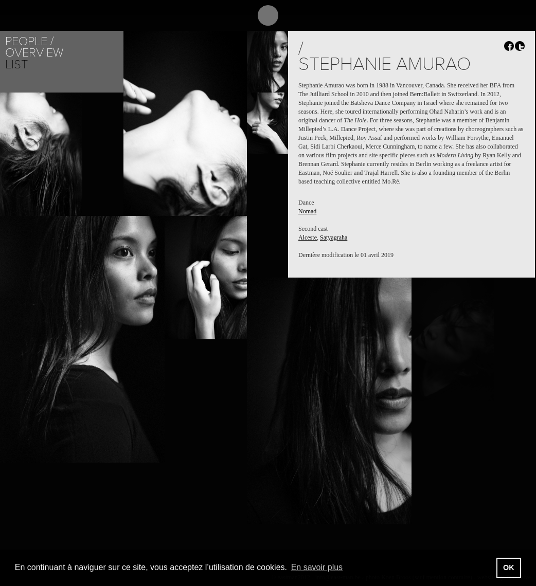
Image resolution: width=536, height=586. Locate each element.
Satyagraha (333, 237)
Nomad (307, 211)
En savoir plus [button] (317, 567)
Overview (34, 52)
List (16, 64)
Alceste (307, 237)
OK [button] (508, 567)
